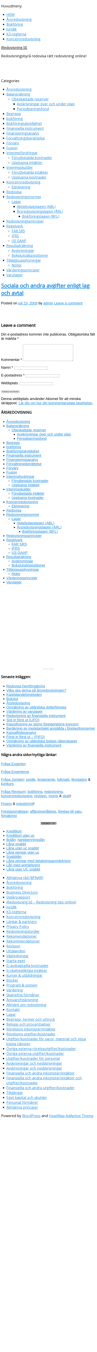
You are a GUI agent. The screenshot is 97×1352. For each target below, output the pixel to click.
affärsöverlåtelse (43, 811)
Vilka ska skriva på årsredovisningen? (36, 690)
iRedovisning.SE (14, 47)
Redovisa (13, 191)
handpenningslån (31, 840)
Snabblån (13, 857)
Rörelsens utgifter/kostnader (30, 1033)
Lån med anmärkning (23, 865)
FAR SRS (18, 230)
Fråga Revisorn (13, 792)
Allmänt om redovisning (26, 1004)
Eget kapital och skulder (26, 1097)
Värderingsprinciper (23, 270)
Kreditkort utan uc (20, 835)
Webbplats (9, 383)
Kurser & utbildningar (24, 975)
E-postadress (13, 375)
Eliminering (21, 186)
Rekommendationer (23, 941)
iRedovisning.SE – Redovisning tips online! (41, 902)
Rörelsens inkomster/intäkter (31, 1029)
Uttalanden (15, 950)
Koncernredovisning (23, 38)
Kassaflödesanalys (21, 733)
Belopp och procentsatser (28, 1024)
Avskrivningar (23, 250)
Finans (6, 804)
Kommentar (11, 360)
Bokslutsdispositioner (30, 255)
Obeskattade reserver (30, 99)
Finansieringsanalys (22, 133)
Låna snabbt (16, 844)
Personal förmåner (22, 1102)
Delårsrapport (18, 897)
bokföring (14, 118)
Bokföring (14, 24)
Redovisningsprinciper (25, 221)
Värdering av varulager (24, 711)
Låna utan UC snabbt (23, 869)
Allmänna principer (22, 1107)
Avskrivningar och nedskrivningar (34, 1063)
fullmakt (63, 779)
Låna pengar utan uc (22, 852)
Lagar (16, 201)
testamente (46, 779)
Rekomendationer (21, 936)
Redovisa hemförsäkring (25, 686)
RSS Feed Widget (48, 669)
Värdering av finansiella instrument (33, 745)
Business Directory (22, 892)
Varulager (14, 274)
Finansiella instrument (25, 128)
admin (48, 303)
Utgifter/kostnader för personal (33, 1058)
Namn (7, 367)
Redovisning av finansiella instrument (36, 716)
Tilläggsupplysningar (23, 260)
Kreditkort (14, 831)
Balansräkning (18, 94)
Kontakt (13, 1009)
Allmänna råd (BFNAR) (24, 877)
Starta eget (15, 960)
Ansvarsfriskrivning (22, 999)
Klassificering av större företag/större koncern (42, 724)
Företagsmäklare (14, 811)
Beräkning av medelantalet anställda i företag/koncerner (50, 728)
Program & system (21, 985)
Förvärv (12, 143)
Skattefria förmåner (22, 994)
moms (53, 796)
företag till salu (69, 811)
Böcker (12, 980)
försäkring (9, 816)
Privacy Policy (17, 926)
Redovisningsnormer (23, 196)
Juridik (11, 29)
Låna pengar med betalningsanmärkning (38, 861)
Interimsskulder (19, 167)
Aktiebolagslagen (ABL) (36, 206)
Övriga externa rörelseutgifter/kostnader (41, 1048)
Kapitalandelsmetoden (24, 695)
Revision (13, 946)
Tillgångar (14, 1092)
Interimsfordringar (22, 152)
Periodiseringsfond (33, 108)
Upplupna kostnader (29, 177)
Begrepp (13, 113)
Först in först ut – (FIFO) (25, 737)
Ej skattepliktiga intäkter (26, 970)
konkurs (7, 784)
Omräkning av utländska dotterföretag (36, 707)
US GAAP (19, 240)
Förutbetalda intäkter (30, 172)
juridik (30, 779)
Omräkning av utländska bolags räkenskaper (41, 741)
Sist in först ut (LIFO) (22, 720)
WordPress (31, 1115)
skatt (66, 796)
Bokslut (12, 699)
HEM (10, 14)
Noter (17, 265)
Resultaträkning (19, 245)
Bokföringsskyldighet (24, 123)
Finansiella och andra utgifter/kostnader (40, 1087)
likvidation (79, 779)
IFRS (15, 235)
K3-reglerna (16, 34)
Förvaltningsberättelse (25, 138)
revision (40, 796)
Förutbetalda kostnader (32, 157)
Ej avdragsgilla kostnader (27, 965)
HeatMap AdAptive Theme (71, 1115)
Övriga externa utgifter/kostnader (35, 1053)
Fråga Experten (13, 764)
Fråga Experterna (15, 772)
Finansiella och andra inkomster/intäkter (40, 1073)
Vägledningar (17, 955)
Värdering (14, 990)
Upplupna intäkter (27, 162)
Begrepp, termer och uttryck (30, 1019)
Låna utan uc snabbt (22, 848)
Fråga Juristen (12, 779)
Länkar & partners (21, 921)
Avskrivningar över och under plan (46, 103)
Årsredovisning (19, 19)
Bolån (11, 840)
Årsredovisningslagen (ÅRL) (40, 211)
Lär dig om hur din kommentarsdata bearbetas (55, 403)
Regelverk (14, 226)
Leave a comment (68, 303)
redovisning (53, 792)
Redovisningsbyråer (23, 931)
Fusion (12, 147)
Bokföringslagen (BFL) (40, 216)
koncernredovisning (16, 796)
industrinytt (24, 804)
